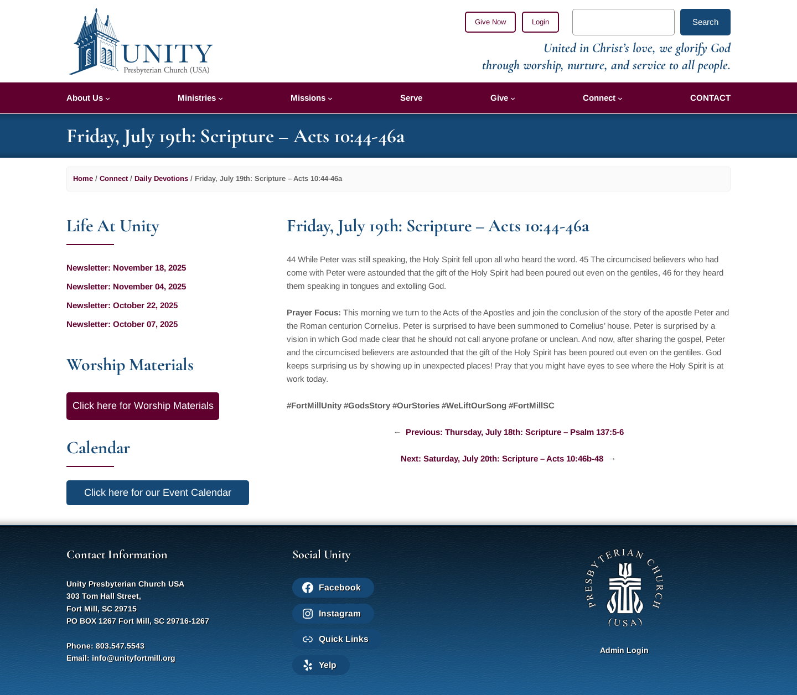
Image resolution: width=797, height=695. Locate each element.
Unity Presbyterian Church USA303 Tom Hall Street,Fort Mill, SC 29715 (125, 596)
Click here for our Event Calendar (157, 492)
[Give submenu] (512, 98)
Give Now (490, 22)
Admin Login (624, 650)
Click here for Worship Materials (143, 405)
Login (540, 22)
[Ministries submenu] (220, 98)
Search (705, 22)
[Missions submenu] (330, 98)
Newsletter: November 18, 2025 (126, 267)
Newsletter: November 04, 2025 (126, 286)
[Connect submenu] (620, 98)
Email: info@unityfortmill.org (120, 657)
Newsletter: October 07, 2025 (122, 324)
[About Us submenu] (107, 98)
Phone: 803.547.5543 (105, 645)
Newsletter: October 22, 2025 (122, 305)
